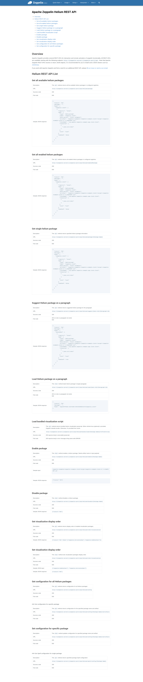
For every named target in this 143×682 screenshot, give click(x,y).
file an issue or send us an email (97, 68)
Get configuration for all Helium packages (50, 44)
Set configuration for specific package (49, 46)
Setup (75, 2)
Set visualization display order (46, 41)
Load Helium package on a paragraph (49, 30)
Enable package (42, 35)
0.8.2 (45, 3)
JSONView (35, 65)
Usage (67, 2)
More (93, 2)
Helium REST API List (41, 19)
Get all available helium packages (47, 21)
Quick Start (57, 2)
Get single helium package (45, 25)
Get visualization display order (46, 39)
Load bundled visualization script (47, 32)
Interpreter (84, 2)
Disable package (42, 37)
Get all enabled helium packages (47, 23)
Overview (37, 16)
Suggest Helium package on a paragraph (50, 28)
